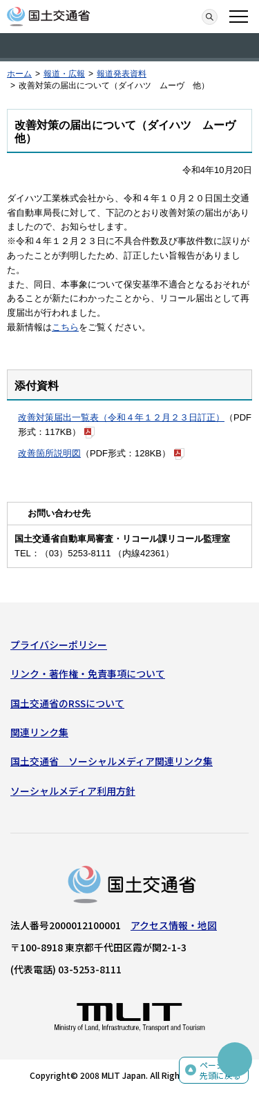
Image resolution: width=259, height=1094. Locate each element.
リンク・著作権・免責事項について (87, 673)
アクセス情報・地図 (174, 925)
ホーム (19, 74)
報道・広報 (64, 74)
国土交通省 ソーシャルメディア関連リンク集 (111, 761)
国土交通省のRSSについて (67, 703)
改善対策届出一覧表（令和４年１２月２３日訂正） (121, 417)
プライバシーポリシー (58, 644)
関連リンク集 (39, 732)
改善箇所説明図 (49, 453)
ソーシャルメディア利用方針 (72, 791)
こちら (65, 327)
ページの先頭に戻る (220, 1070)
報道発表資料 (121, 74)
